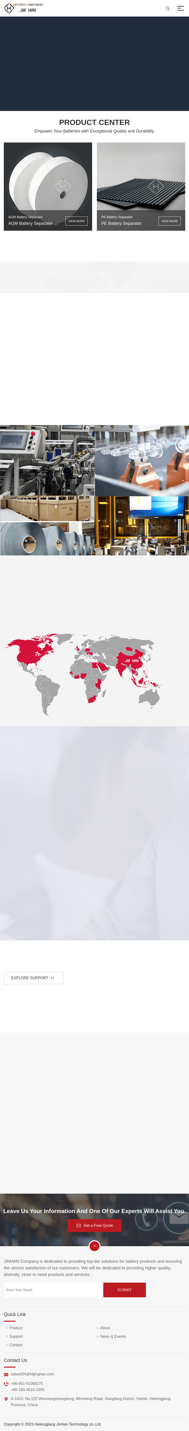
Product (13, 1328)
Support (13, 1336)
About (102, 1328)
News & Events (110, 1336)
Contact (13, 1345)
